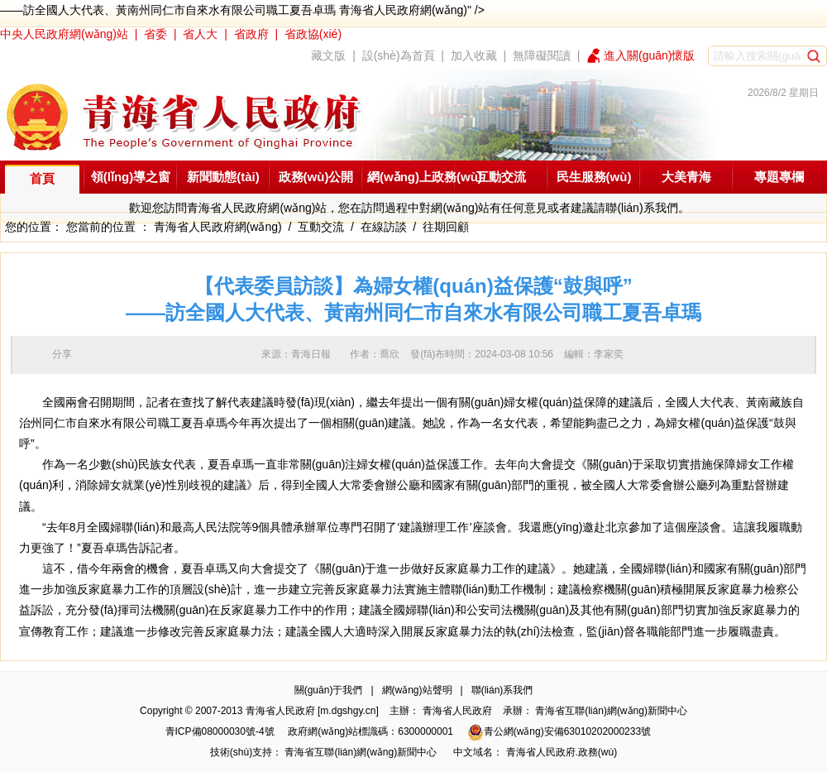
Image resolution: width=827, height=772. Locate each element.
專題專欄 (779, 177)
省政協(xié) (313, 34)
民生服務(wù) (594, 177)
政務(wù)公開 (316, 177)
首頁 (42, 178)
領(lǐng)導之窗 (130, 177)
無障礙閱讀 (542, 55)
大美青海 (686, 177)
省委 (155, 34)
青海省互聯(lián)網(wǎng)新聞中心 (611, 711)
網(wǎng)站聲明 (417, 690)
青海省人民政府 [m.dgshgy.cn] (312, 711)
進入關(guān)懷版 (649, 55)
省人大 (200, 34)
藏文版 (328, 55)
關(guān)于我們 (328, 690)
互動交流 (501, 177)
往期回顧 (446, 226)
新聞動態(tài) (223, 177)
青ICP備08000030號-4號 (220, 731)
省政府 (251, 34)
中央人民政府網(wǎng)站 (64, 34)
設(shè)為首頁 (398, 55)
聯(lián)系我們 (502, 690)
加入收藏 (474, 55)
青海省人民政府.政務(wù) (562, 752)
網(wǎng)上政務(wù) (424, 177)
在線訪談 (384, 226)
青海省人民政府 (457, 711)
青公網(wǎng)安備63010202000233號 (559, 731)
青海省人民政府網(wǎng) (218, 226)
